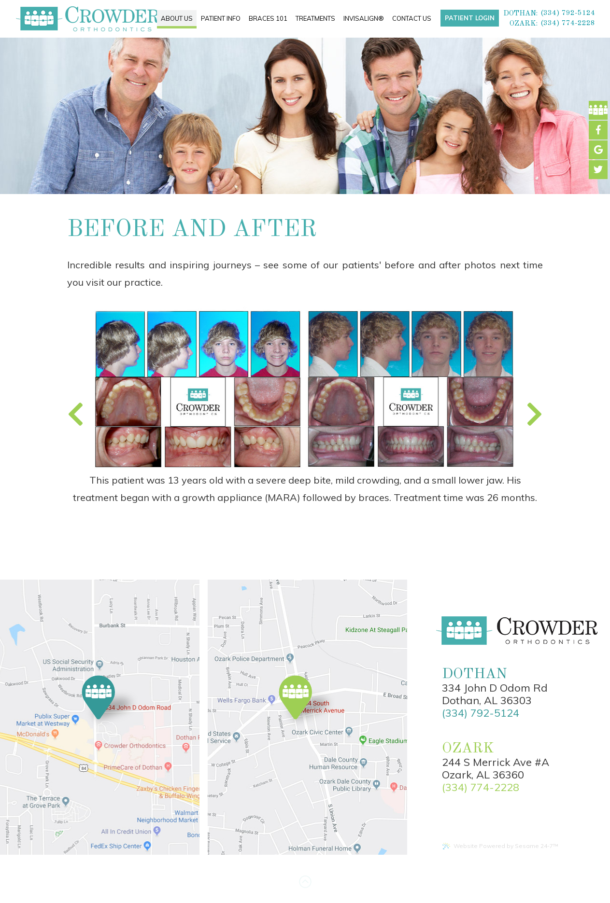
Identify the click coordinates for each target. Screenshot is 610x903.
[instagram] (598, 169)
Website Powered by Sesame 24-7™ (500, 846)
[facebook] (598, 110)
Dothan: (520, 13)
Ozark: (524, 24)
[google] (598, 149)
